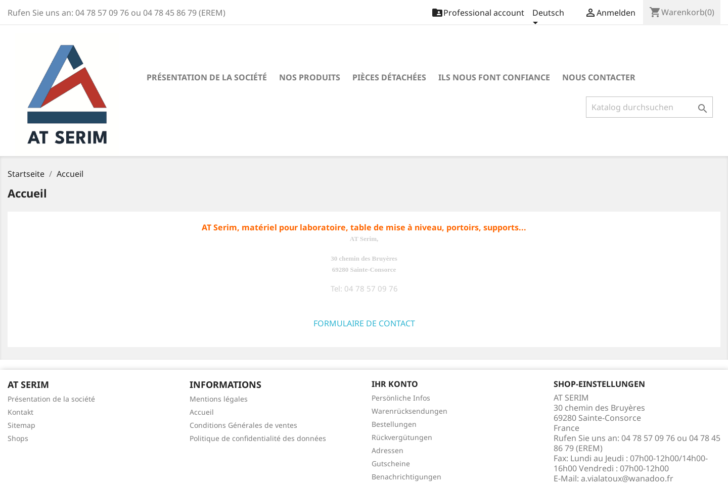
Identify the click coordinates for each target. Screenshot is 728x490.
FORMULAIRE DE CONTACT (364, 323)
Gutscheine (391, 463)
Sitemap (21, 425)
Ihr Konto (395, 383)
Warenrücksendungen (409, 411)
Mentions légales (219, 399)
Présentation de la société (207, 77)
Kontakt (20, 412)
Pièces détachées (389, 77)
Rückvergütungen (402, 437)
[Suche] (649, 107)
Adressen (387, 450)
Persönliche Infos (401, 398)
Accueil (202, 412)
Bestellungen (394, 424)
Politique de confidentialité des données (258, 438)
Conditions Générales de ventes (243, 425)
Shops (18, 438)
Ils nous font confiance (494, 77)
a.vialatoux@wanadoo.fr (627, 478)
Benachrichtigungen (406, 476)
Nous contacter (598, 77)
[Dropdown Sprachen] (548, 19)
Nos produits (309, 77)
